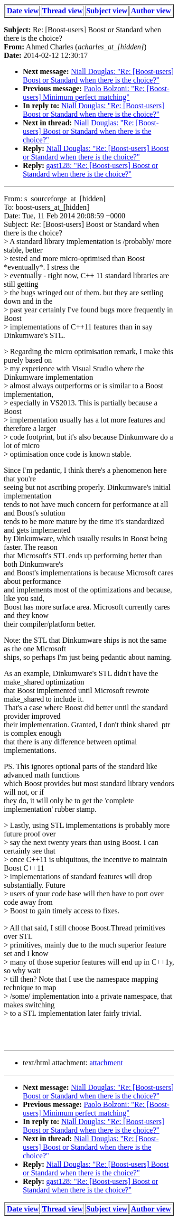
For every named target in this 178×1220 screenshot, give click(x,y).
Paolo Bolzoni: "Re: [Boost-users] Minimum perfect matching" (96, 92)
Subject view (107, 11)
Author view (151, 11)
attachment (105, 1063)
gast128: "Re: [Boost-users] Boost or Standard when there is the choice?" (90, 169)
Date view (23, 11)
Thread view (62, 11)
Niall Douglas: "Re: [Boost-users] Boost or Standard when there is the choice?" (98, 75)
